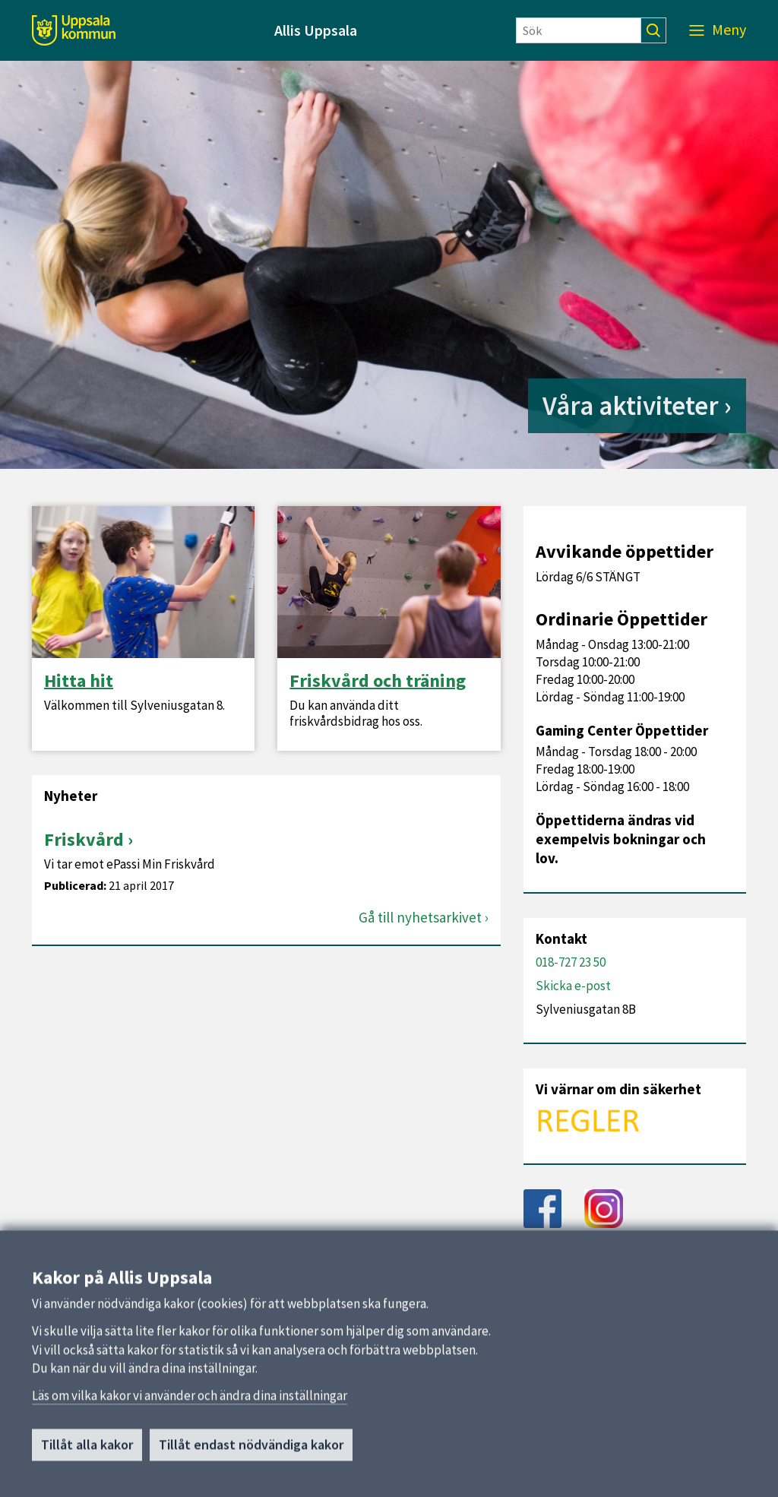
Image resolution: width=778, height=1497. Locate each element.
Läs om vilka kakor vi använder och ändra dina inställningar (189, 1402)
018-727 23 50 (571, 962)
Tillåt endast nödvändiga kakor (251, 1451)
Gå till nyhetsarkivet (420, 917)
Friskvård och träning (377, 681)
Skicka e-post (573, 985)
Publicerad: (75, 885)
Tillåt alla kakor (87, 1451)
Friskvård (84, 839)
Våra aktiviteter (630, 406)
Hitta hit (78, 681)
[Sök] (578, 30)
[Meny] (717, 30)
